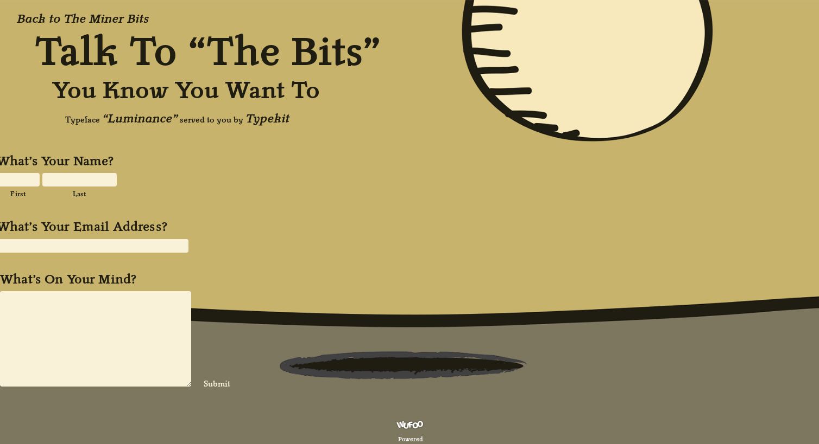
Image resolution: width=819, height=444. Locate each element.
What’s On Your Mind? (68, 279)
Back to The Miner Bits (83, 18)
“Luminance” (140, 118)
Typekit (267, 118)
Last (79, 194)
